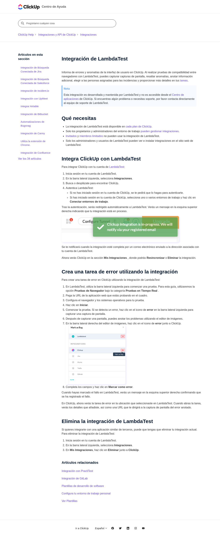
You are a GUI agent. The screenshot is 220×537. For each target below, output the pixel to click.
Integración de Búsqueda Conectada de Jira (35, 69)
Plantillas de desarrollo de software (83, 486)
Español (101, 528)
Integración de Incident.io (35, 90)
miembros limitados (91, 136)
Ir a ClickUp (82, 528)
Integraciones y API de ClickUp (57, 34)
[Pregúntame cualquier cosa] (67, 23)
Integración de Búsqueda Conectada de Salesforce (35, 81)
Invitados (71, 136)
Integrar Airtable (30, 106)
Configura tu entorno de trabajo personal (86, 493)
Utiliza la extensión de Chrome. (33, 143)
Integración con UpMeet (34, 98)
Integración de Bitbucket (34, 114)
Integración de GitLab (75, 478)
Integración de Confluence (35, 152)
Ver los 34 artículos (29, 158)
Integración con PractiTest (77, 471)
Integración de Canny (33, 133)
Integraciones (88, 34)
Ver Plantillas (69, 501)
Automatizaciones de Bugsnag (32, 123)
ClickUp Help (26, 34)
